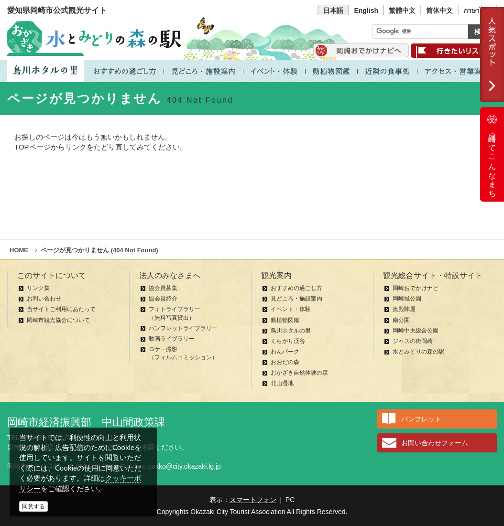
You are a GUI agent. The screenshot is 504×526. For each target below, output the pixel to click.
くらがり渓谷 (288, 341)
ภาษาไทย (477, 10)
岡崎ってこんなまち (492, 154)
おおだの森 (285, 362)
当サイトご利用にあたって (61, 309)
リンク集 (38, 288)
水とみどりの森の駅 (418, 351)
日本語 (333, 10)
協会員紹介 (163, 298)
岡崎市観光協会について (58, 320)
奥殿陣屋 (404, 309)
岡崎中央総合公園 (415, 330)
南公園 (401, 320)
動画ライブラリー (172, 338)
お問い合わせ (44, 298)
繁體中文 (402, 10)
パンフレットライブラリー (183, 328)
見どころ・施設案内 (296, 298)
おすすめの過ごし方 (296, 288)
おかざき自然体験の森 (299, 372)
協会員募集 (163, 288)
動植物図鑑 (285, 320)
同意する (33, 506)
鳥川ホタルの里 (291, 330)
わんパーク (285, 351)
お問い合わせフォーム (434, 443)
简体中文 (439, 10)
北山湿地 (282, 383)
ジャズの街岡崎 (413, 341)
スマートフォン (253, 500)
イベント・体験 (291, 309)
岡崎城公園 (407, 298)
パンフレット (421, 419)
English (366, 10)
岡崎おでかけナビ (415, 288)
